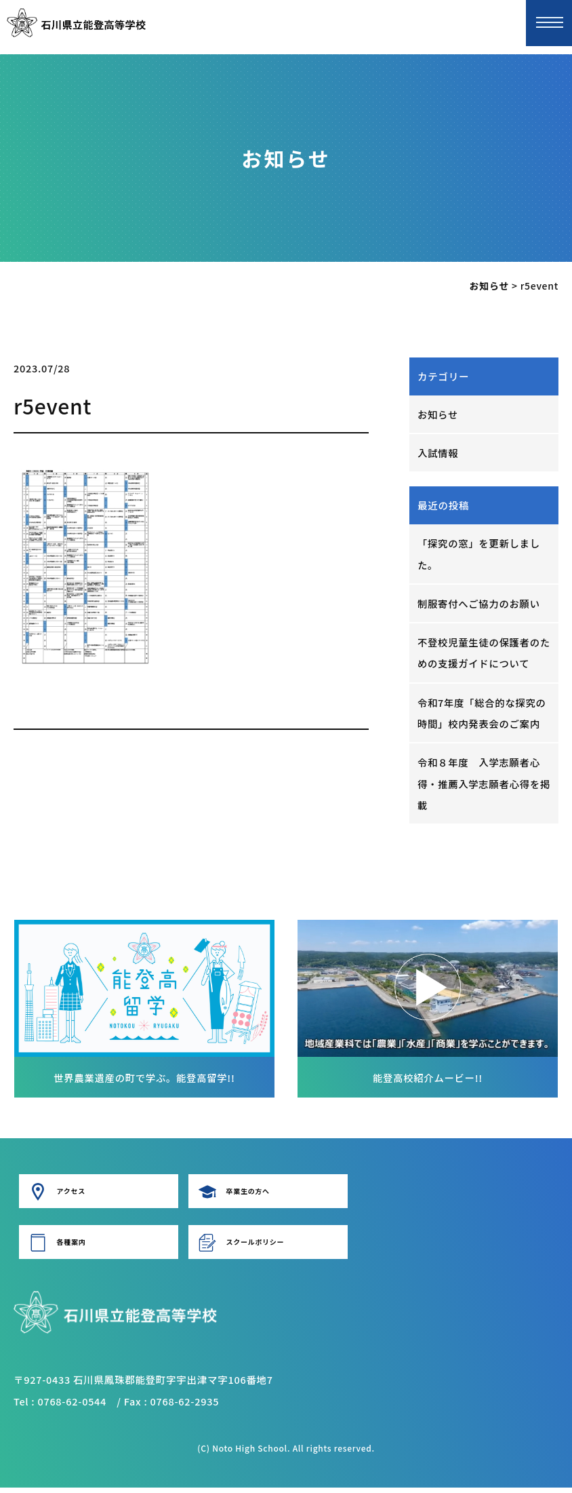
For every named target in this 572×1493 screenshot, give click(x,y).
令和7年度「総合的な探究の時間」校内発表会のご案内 (482, 716)
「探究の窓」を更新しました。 (479, 555)
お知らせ (438, 414)
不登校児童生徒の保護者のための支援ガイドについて (479, 655)
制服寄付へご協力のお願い (479, 605)
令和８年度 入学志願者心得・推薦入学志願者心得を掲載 (479, 788)
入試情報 (438, 453)
